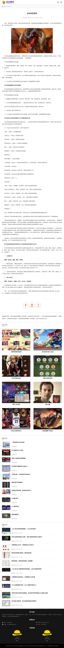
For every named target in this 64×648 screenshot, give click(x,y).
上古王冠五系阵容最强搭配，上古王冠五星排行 (24, 528)
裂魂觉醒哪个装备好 (47, 430)
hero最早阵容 (15, 506)
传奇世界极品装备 (16, 378)
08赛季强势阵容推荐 (16, 351)
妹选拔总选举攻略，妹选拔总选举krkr (21, 490)
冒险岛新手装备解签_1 (17, 482)
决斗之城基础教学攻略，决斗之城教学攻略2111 (24, 585)
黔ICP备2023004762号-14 (40, 645)
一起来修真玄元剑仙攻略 (18, 442)
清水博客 (8, 2)
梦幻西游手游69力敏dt (48, 351)
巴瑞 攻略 (47, 404)
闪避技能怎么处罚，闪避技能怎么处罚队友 (23, 545)
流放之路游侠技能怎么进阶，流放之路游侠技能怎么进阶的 (27, 537)
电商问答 (15, 446)
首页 (4, 6)
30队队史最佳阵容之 (16, 430)
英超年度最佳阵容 (47, 378)
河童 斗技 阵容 (16, 404)
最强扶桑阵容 (15, 514)
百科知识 (9, 6)
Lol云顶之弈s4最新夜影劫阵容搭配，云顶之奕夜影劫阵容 (27, 569)
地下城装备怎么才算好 (17, 450)
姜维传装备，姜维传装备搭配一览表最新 (22, 561)
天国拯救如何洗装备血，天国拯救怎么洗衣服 (23, 577)
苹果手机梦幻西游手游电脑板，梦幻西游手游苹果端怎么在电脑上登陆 (30, 593)
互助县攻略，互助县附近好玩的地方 (21, 474)
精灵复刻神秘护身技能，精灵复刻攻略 (21, 553)
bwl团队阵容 (15, 498)
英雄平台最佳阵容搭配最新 (19, 458)
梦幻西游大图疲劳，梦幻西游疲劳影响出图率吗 (24, 601)
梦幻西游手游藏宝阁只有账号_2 (20, 466)
